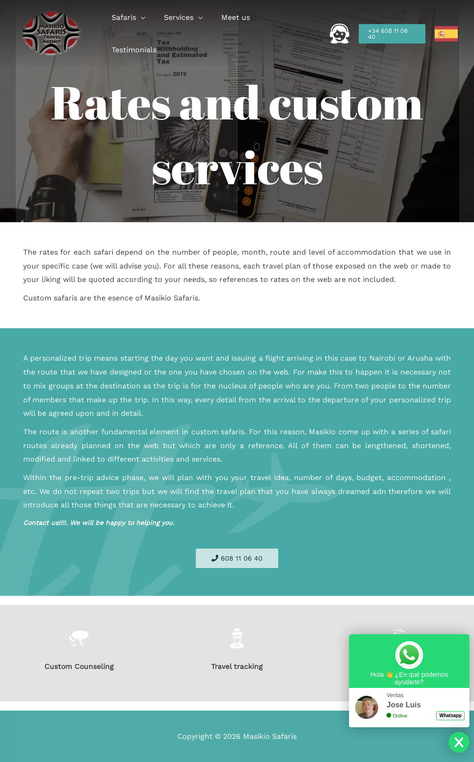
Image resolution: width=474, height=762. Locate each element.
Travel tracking (236, 666)
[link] (446, 33)
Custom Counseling (79, 666)
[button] (150, 34)
